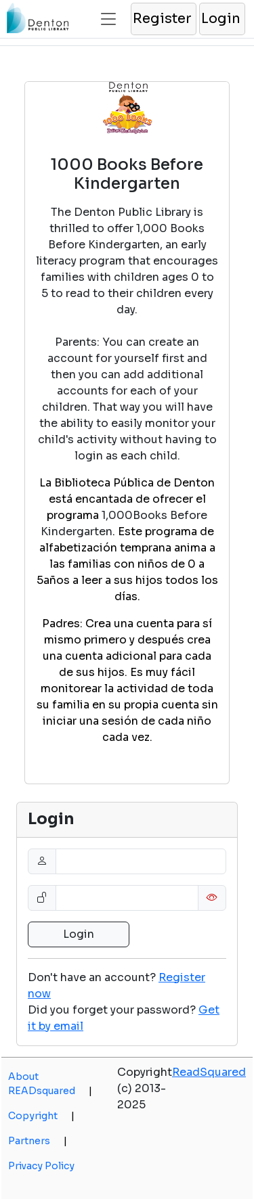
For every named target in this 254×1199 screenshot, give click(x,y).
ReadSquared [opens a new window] (209, 1072)
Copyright (41, 1116)
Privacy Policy (41, 1166)
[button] (163, 19)
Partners (37, 1141)
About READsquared (50, 1083)
